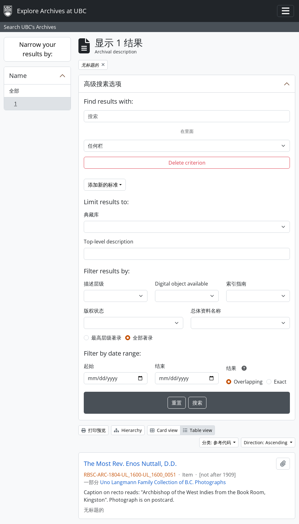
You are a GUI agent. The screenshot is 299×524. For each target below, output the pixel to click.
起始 (89, 366)
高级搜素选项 (102, 83)
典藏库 (91, 214)
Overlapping (248, 381)
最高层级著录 (106, 337)
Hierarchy (128, 430)
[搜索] (187, 116)
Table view (197, 430)
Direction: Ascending (266, 442)
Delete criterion (187, 162)
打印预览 (93, 430)
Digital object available (181, 283)
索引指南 (236, 283)
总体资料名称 (206, 310)
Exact (280, 381)
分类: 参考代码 (217, 442)
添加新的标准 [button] (103, 184)
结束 (160, 366)
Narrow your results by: (37, 49)
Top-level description (108, 241)
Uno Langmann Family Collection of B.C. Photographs (163, 482)
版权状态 (94, 310)
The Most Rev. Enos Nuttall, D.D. (130, 463)
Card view (164, 430)
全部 (14, 90)
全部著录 (143, 337)
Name (18, 75)
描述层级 (94, 283)
